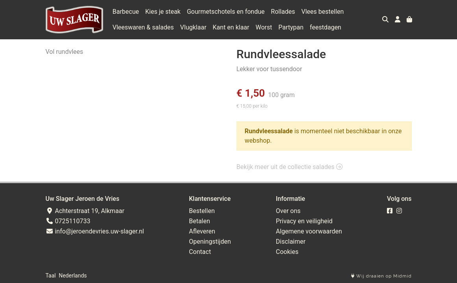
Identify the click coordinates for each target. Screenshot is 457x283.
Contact (200, 251)
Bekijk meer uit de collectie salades (289, 167)
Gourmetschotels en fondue (226, 11)
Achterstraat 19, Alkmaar (85, 211)
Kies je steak (163, 11)
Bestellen (202, 211)
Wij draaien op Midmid (381, 276)
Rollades (283, 11)
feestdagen (325, 27)
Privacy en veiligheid (304, 221)
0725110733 (68, 221)
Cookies (287, 251)
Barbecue (126, 11)
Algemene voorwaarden (309, 231)
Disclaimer (290, 241)
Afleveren (202, 231)
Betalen (199, 221)
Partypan (290, 27)
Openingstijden (210, 241)
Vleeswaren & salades (143, 27)
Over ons (288, 211)
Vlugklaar (193, 27)
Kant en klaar (231, 27)
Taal (51, 275)
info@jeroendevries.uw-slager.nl (95, 231)
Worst (263, 27)
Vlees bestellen (323, 11)
